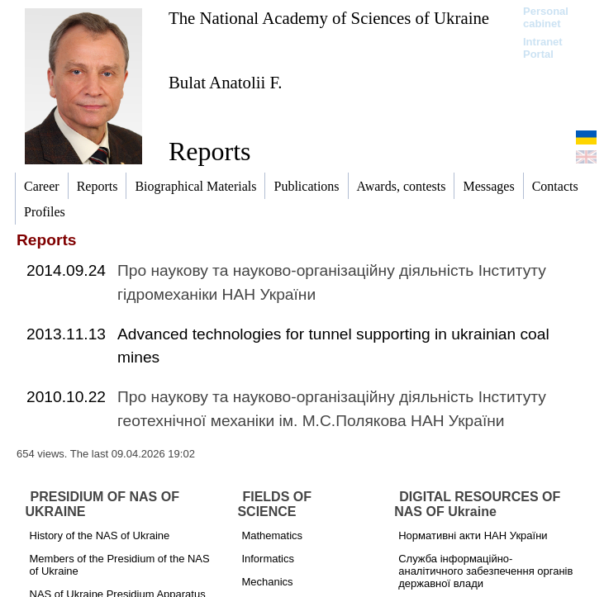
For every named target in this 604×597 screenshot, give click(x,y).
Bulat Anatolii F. (226, 82)
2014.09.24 (66, 270)
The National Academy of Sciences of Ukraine (329, 17)
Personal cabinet (545, 17)
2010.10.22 (66, 396)
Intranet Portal (543, 48)
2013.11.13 (66, 334)
